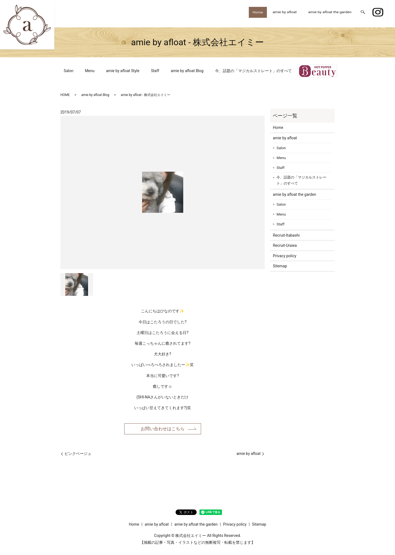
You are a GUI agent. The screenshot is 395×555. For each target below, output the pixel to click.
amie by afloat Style (123, 71)
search (363, 14)
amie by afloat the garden (330, 13)
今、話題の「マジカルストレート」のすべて (253, 71)
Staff (155, 71)
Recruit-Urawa (285, 245)
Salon (68, 71)
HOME (65, 95)
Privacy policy (284, 256)
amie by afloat (285, 13)
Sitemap (280, 266)
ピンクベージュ (77, 455)
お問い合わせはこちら (162, 429)
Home (256, 13)
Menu (89, 71)
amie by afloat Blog (187, 71)
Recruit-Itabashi (286, 235)
